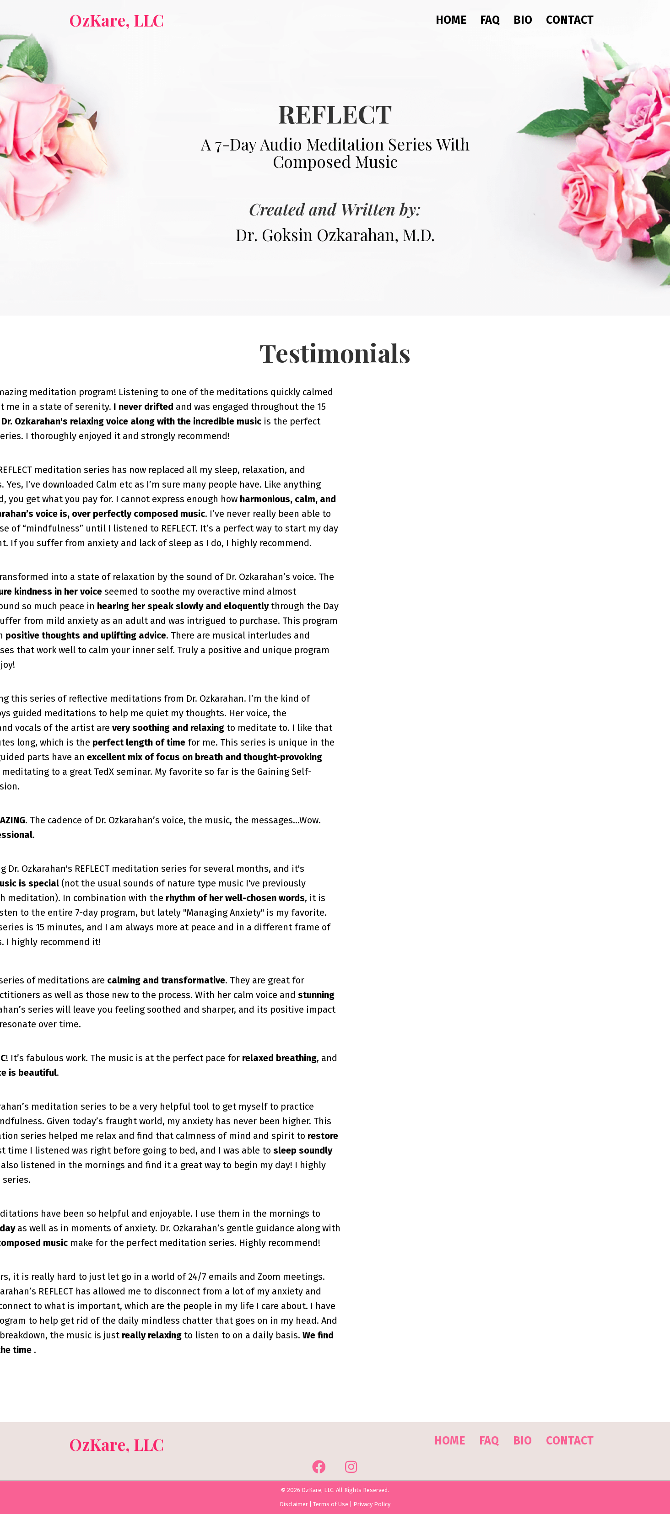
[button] (319, 1467)
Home (449, 1441)
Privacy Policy (371, 1504)
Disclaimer (294, 1504)
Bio (522, 1441)
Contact (570, 1441)
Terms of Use (330, 1504)
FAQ (489, 1441)
